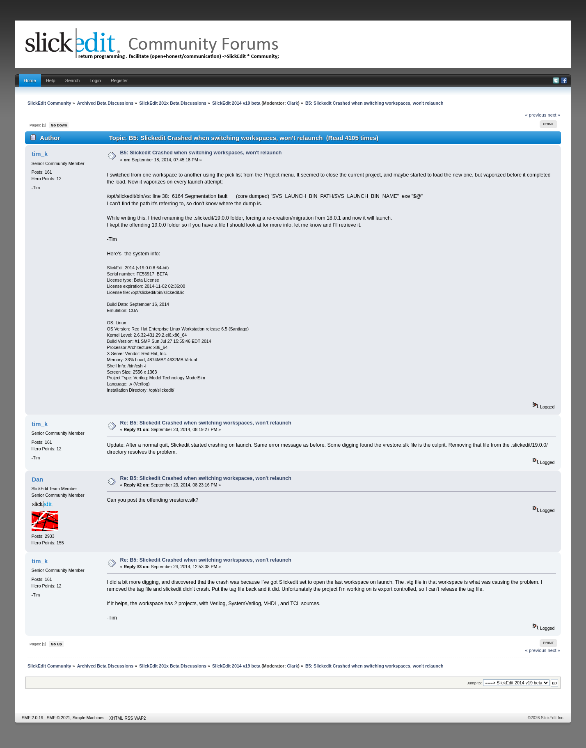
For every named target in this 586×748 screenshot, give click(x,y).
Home (30, 80)
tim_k (40, 153)
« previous (536, 114)
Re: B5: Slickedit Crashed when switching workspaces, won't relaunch (205, 423)
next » (554, 114)
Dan (37, 479)
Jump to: (474, 683)
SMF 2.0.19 (32, 718)
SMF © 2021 (58, 718)
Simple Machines (89, 718)
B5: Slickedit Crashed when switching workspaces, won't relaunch (201, 153)
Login (95, 80)
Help (50, 80)
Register (119, 80)
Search (72, 80)
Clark (292, 103)
